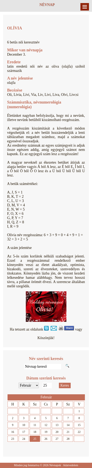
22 (79, 431)
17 (23, 431)
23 (12, 438)
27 (57, 438)
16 (12, 431)
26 (45, 438)
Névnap (47, 5)
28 (68, 438)
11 (35, 425)
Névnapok (55, 465)
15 (79, 425)
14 (68, 425)
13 (57, 425)
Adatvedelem (70, 465)
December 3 (16, 54)
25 (34, 438)
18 (34, 431)
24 (23, 438)
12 (45, 425)
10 (23, 425)
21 (68, 431)
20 (57, 431)
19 (45, 431)
